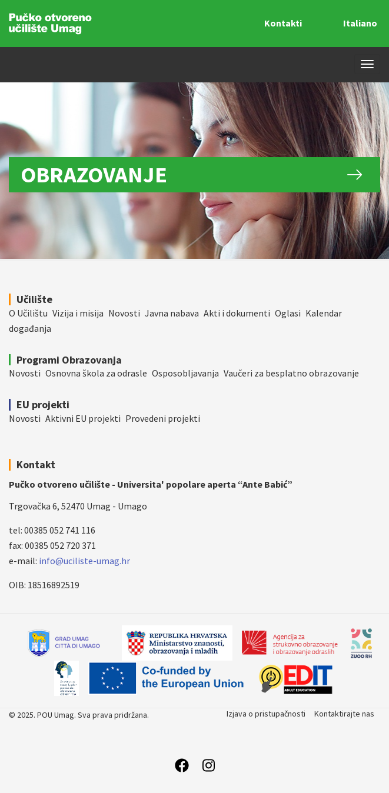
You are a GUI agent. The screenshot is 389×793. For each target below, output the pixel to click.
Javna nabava (172, 313)
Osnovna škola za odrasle (96, 373)
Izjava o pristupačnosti (266, 713)
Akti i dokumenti (237, 313)
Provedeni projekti (162, 418)
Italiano (360, 23)
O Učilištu (28, 313)
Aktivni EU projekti (83, 418)
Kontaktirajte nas (344, 713)
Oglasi (288, 313)
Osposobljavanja (185, 373)
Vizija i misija (78, 313)
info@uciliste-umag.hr (84, 561)
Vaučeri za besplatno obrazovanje (291, 373)
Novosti (124, 313)
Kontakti (283, 23)
